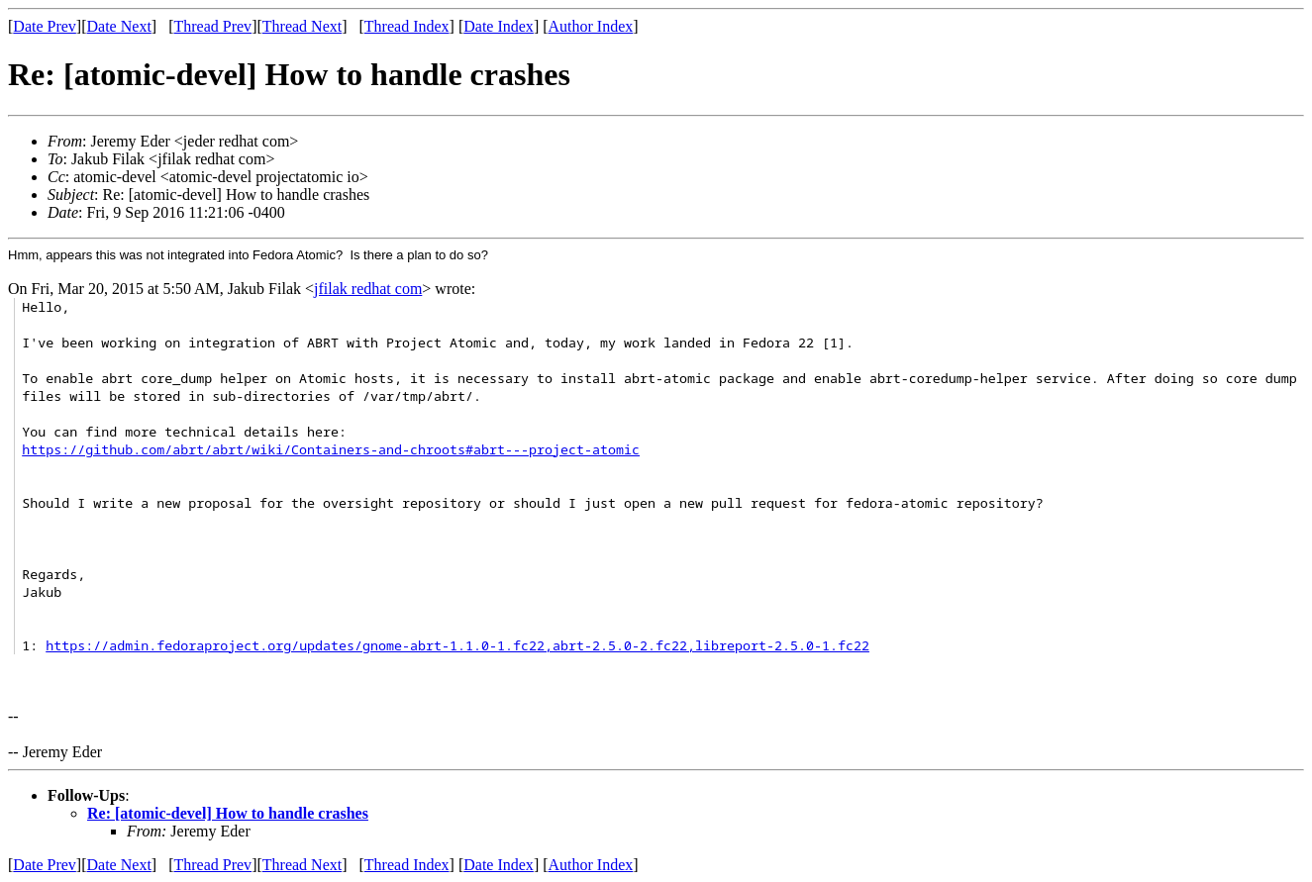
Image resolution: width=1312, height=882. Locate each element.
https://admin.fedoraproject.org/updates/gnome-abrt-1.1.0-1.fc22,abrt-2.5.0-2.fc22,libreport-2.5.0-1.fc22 (457, 645)
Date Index (498, 26)
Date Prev (44, 26)
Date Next (119, 26)
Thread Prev (212, 26)
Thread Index (407, 26)
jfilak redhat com (368, 288)
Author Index (591, 26)
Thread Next (302, 26)
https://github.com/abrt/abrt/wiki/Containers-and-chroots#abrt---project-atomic (331, 449)
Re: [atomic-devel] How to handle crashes (227, 813)
